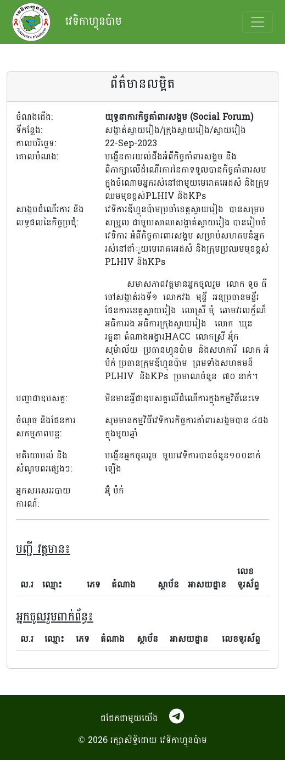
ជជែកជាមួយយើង (129, 718)
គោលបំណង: (37, 157)
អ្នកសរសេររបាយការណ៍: (43, 497)
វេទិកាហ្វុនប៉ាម (67, 22)
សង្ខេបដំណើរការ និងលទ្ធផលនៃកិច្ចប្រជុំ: (50, 216)
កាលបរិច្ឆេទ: (36, 143)
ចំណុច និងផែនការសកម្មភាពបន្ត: (46, 427)
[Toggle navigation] (257, 22)
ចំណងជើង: (34, 117)
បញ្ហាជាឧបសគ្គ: (41, 399)
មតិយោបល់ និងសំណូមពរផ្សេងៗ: (44, 462)
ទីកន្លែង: (29, 130)
